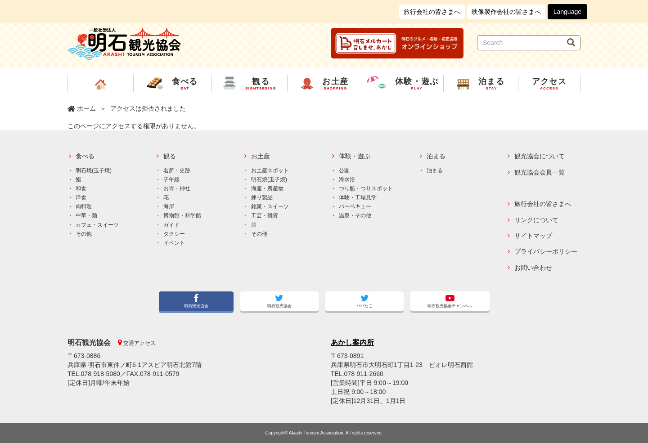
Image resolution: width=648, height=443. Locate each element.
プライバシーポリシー (545, 251)
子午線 (171, 179)
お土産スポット (270, 170)
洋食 (81, 197)
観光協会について (539, 156)
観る (169, 156)
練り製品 (262, 197)
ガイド (171, 225)
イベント (174, 243)
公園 (344, 170)
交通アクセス (139, 343)
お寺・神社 (176, 188)
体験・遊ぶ (354, 156)
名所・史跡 (176, 170)
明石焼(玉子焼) (94, 170)
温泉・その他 (355, 215)
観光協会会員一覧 (539, 172)
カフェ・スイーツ (97, 225)
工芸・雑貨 (264, 215)
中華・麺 (86, 215)
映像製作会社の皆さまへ (506, 11)
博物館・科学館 (182, 215)
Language (567, 11)
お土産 (260, 156)
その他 (84, 234)
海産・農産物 (267, 188)
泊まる (436, 156)
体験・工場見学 (358, 197)
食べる (85, 156)
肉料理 (84, 206)
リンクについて (536, 220)
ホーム (86, 108)
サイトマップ (533, 236)
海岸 (168, 206)
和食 (81, 188)
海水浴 (347, 179)
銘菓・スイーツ (270, 206)
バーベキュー (355, 206)
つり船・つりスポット (366, 188)
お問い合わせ (533, 267)
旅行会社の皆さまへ (432, 11)
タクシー (174, 234)
